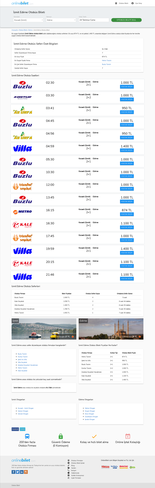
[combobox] (28, 20)
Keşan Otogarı (90, 411)
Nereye (49, 17)
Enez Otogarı (89, 414)
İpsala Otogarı (90, 419)
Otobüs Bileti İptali (77, 463)
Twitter (22, 429)
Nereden (17, 17)
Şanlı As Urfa (22, 360)
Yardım (73, 468)
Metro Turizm (106, 60)
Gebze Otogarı (23, 411)
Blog (73, 466)
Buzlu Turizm (106, 64)
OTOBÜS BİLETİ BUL (126, 20)
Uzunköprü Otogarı (91, 417)
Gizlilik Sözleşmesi (77, 475)
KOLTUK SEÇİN (127, 87)
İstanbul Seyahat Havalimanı (28, 365)
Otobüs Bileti (121, 3)
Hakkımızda (75, 473)
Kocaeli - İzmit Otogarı (26, 408)
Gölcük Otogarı (23, 414)
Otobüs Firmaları (77, 461)
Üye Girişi (136, 3)
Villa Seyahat (22, 362)
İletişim (73, 470)
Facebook (15, 429)
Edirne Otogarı (90, 408)
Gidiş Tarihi (82, 17)
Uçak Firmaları (76, 478)
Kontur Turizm (23, 357)
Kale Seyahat (22, 371)
